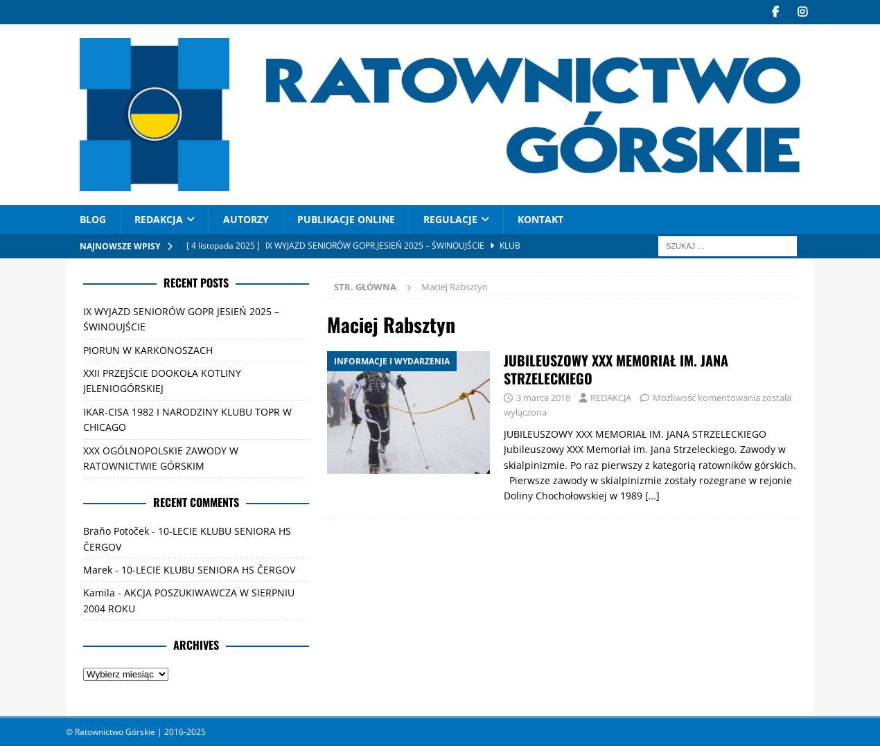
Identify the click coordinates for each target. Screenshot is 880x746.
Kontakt (540, 219)
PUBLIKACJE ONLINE (346, 219)
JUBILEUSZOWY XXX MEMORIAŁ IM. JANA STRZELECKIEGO (616, 369)
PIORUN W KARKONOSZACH (148, 350)
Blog (93, 219)
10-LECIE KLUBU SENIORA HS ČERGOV (208, 569)
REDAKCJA (158, 219)
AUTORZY (246, 219)
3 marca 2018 (543, 397)
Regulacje (450, 219)
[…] (652, 495)
